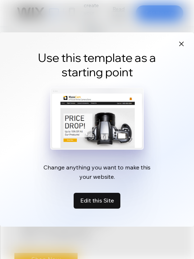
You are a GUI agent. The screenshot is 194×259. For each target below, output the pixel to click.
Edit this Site (97, 200)
